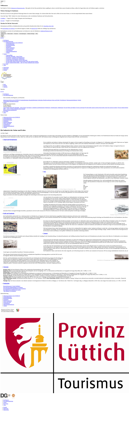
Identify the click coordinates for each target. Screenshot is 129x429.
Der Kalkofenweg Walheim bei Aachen (12, 289)
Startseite (5, 86)
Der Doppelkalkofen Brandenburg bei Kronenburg (14, 288)
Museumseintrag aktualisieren (10, 110)
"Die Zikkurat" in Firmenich (9, 291)
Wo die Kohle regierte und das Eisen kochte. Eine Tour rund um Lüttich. (22, 61)
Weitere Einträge (30, 33)
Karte (4, 84)
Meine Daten (10, 33)
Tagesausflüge (9, 55)
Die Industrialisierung (8, 41)
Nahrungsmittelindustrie (11, 51)
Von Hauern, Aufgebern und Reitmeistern (15, 57)
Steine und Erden (10, 49)
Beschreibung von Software (8, 28)
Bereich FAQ (34, 28)
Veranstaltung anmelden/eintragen (10, 101)
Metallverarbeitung (10, 47)
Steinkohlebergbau (10, 44)
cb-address (3, 18)
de (1, 37)
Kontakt (5, 70)
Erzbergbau (8, 46)
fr (3, 37)
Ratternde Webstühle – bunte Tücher (14, 56)
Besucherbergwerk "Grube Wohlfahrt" (11, 286)
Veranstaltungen (22, 33)
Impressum (5, 68)
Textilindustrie (9, 50)
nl (2, 37)
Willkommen (3, 33)
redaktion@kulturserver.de (46, 31)
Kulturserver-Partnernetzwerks (18, 8)
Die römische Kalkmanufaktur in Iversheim (13, 287)
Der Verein (5, 63)
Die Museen (6, 40)
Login (2, 36)
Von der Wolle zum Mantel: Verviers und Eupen (16, 60)
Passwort (16, 33)
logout (2, 35)
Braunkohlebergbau (10, 45)
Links (4, 65)
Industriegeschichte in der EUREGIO (14, 42)
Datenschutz (6, 67)
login (2, 1)
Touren (4, 54)
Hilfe (36, 33)
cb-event (2, 20)
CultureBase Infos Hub (48, 26)
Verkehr (8, 52)
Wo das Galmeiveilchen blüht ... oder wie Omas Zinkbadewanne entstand (22, 62)
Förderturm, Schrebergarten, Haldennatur (15, 59)
